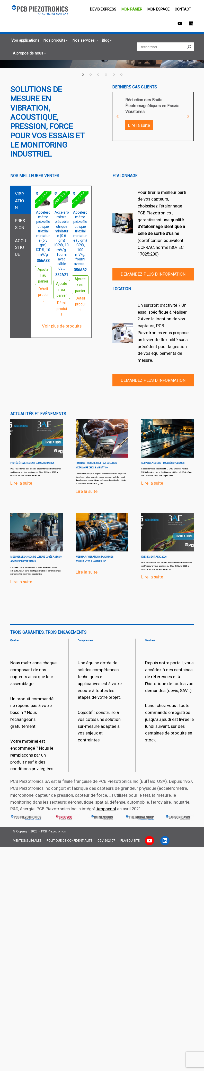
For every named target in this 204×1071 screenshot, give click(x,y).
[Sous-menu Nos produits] (55, 40)
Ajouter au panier (43, 275)
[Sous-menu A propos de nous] (29, 53)
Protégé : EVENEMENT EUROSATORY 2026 (32, 463)
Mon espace (158, 9)
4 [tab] (106, 74)
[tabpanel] (153, 112)
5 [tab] (113, 74)
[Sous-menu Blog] (106, 40)
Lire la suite (139, 125)
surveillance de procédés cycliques (162, 463)
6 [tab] (121, 74)
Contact (183, 9)
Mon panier (131, 9)
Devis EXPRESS (103, 9)
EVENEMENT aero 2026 (154, 557)
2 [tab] (90, 74)
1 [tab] (82, 74)
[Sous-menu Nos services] (84, 40)
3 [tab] (98, 74)
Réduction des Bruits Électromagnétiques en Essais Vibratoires (152, 106)
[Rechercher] (189, 46)
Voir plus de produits (62, 326)
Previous (117, 116)
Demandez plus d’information (153, 274)
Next (188, 116)
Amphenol (106, 808)
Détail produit (43, 295)
